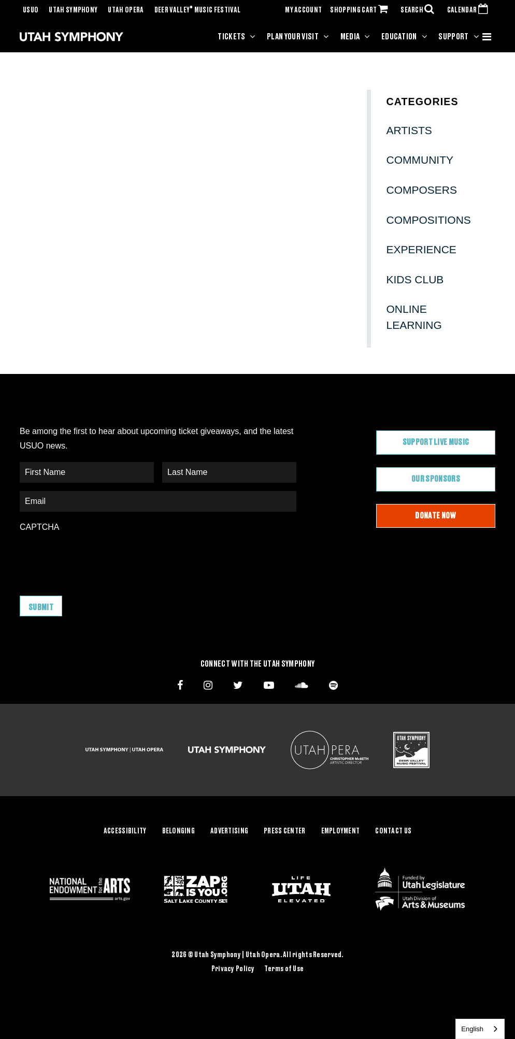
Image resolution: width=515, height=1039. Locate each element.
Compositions (429, 220)
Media (350, 37)
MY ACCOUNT (303, 10)
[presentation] (98, 559)
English (472, 1029)
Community (420, 160)
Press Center (284, 831)
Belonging (178, 831)
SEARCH (419, 10)
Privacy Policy (233, 969)
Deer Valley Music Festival (197, 10)
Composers (422, 190)
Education (399, 37)
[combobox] (480, 1029)
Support (453, 37)
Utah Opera (126, 10)
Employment (340, 831)
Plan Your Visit (293, 37)
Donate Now (435, 516)
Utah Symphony (73, 10)
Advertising (229, 831)
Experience (421, 249)
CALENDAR (469, 10)
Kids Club (415, 279)
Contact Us (393, 831)
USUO (30, 10)
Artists (409, 130)
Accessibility (125, 831)
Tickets (231, 37)
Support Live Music (436, 442)
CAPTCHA (39, 527)
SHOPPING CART (361, 10)
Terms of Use (284, 969)
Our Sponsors (435, 479)
